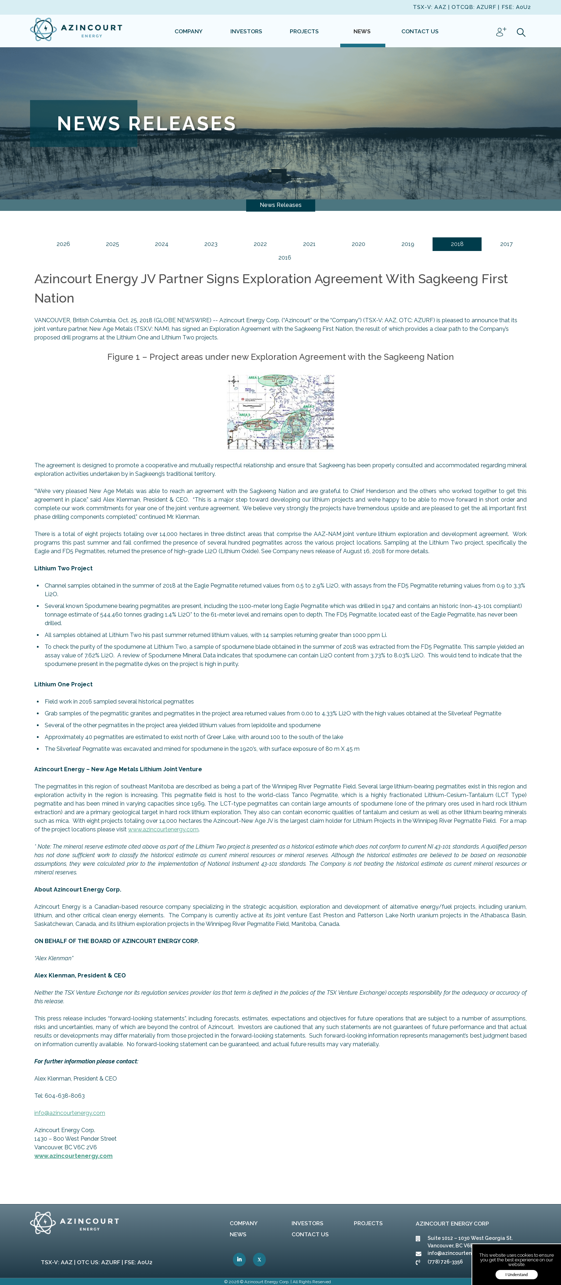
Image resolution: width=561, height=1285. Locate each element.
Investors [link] (307, 1223)
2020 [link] (358, 244)
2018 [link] (457, 244)
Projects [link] (368, 1223)
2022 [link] (260, 244)
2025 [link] (112, 244)
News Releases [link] (281, 205)
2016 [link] (284, 257)
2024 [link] (162, 244)
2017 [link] (506, 244)
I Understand (517, 1274)
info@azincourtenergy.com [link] (69, 1113)
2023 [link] (211, 244)
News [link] (238, 1234)
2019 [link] (407, 244)
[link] (76, 30)
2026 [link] (63, 244)
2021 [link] (309, 244)
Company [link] (244, 1223)
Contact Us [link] (310, 1234)
